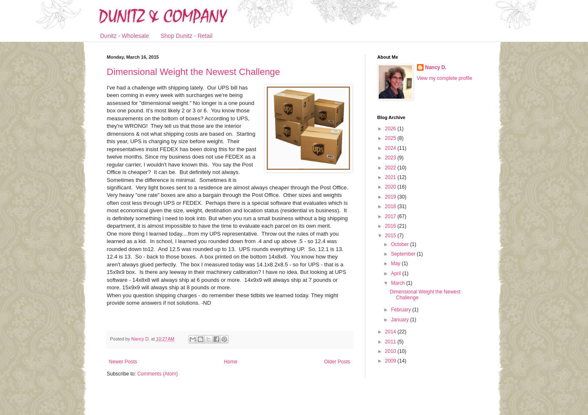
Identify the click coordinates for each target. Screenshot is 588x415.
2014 (391, 332)
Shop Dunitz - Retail (187, 35)
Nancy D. (436, 67)
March (398, 283)
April (396, 273)
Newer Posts (123, 362)
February (401, 310)
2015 (391, 236)
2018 (391, 206)
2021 (391, 177)
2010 (391, 351)
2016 (391, 226)
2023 (391, 158)
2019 (391, 197)
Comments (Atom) (157, 374)
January (400, 320)
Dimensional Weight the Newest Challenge (193, 72)
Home (230, 362)
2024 (391, 148)
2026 (391, 129)
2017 (391, 216)
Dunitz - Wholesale (124, 35)
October (400, 244)
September (404, 254)
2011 (391, 342)
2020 (391, 187)
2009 (391, 361)
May (396, 263)
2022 (391, 168)
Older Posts (337, 362)
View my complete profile (444, 78)
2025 (391, 138)
